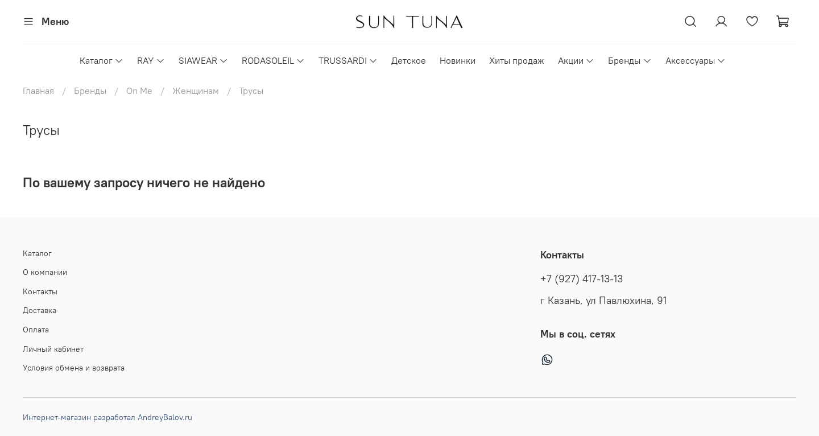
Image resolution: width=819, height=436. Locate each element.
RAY (150, 60)
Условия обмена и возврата (74, 368)
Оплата (36, 329)
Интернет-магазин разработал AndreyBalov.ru (107, 417)
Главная (38, 90)
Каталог (101, 60)
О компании (45, 272)
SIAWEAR (203, 60)
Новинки (457, 60)
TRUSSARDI (348, 60)
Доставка (39, 310)
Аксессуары (695, 60)
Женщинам (195, 90)
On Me (139, 90)
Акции (576, 60)
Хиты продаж (516, 60)
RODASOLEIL (273, 60)
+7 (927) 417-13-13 (581, 279)
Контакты (40, 291)
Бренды (629, 60)
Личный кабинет (53, 349)
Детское (408, 60)
